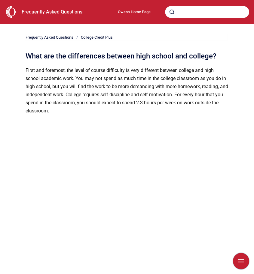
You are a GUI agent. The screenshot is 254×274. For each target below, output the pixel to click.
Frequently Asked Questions (52, 12)
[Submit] (172, 12)
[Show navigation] (241, 261)
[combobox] (207, 12)
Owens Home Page (134, 12)
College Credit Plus (97, 37)
